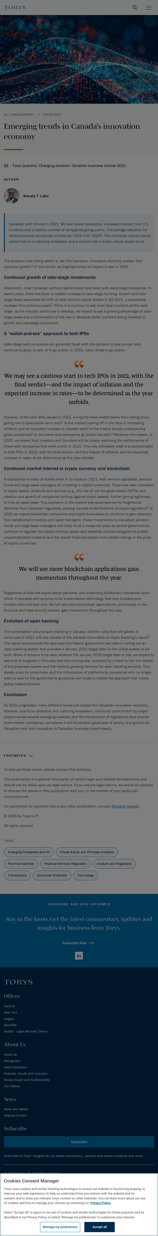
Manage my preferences (60, 1227)
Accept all (99, 1227)
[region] (79, 1204)
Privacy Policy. (100, 1203)
